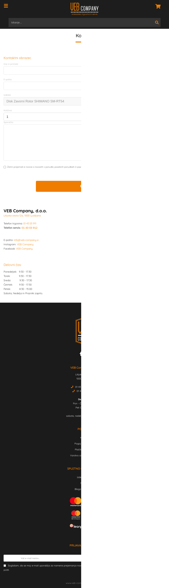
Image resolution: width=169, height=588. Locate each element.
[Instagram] (87, 354)
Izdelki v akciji (84, 477)
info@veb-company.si (26, 240)
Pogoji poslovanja (84, 443)
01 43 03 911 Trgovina (86, 386)
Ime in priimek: (11, 64)
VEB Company (25, 244)
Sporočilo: (8, 122)
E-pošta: (8, 79)
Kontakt (84, 437)
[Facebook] (82, 354)
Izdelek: (7, 95)
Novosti (84, 483)
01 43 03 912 (30, 227)
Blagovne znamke (84, 489)
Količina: (8, 110)
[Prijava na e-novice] (162, 558)
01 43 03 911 (29, 223)
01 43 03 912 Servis (87, 391)
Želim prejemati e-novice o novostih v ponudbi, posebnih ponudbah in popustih (46, 167)
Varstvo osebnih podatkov (84, 455)
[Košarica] (157, 6)
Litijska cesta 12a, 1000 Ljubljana (22, 215)
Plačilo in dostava (84, 449)
